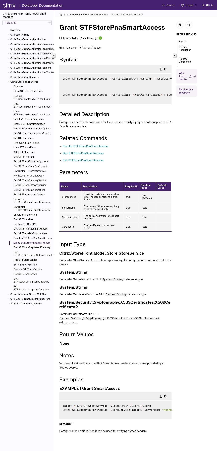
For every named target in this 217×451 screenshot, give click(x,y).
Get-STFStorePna (23, 219)
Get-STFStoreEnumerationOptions (32, 128)
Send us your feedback (186, 91)
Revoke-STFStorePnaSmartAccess (33, 238)
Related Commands (185, 62)
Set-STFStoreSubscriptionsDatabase (31, 288)
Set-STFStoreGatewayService (30, 180)
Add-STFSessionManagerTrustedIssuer (32, 105)
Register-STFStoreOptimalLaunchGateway (32, 201)
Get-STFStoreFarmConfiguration (31, 166)
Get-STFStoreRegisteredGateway (32, 247)
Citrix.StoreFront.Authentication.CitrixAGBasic (31, 49)
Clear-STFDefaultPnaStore (28, 91)
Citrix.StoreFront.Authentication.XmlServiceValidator (31, 72)
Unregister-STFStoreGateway (30, 171)
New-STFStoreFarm (25, 147)
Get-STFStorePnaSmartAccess (30, 228)
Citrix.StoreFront (19, 34)
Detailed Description (185, 50)
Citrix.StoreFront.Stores (24, 81)
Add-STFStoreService (25, 259)
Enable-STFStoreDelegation (29, 119)
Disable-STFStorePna (25, 224)
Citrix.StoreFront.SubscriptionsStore (30, 299)
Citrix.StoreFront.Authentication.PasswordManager (31, 58)
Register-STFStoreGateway (29, 175)
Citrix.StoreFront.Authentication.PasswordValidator (31, 63)
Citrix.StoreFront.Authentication (28, 39)
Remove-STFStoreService (28, 269)
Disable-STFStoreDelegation (29, 124)
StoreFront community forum (26, 303)
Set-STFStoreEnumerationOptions (32, 133)
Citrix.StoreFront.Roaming (24, 77)
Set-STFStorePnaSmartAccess (30, 233)
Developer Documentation (42, 6)
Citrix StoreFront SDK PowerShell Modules (87, 14)
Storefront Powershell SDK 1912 (127, 14)
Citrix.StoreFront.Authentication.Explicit (31, 53)
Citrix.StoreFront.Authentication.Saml (30, 67)
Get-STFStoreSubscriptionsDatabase (31, 280)
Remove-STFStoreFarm (26, 142)
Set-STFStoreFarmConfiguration (31, 161)
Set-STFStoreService (25, 264)
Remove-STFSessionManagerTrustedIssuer (32, 97)
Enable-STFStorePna (25, 214)
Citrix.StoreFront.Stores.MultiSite (28, 294)
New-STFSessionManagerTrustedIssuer (32, 113)
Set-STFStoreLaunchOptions (29, 194)
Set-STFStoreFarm (24, 138)
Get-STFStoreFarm (24, 156)
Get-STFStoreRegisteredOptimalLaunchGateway (33, 253)
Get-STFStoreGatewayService (30, 185)
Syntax (184, 41)
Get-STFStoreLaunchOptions (29, 190)
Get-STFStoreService (25, 274)
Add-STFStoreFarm (24, 152)
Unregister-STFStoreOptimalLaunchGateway (32, 208)
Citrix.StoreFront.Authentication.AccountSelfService (31, 44)
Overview (15, 30)
